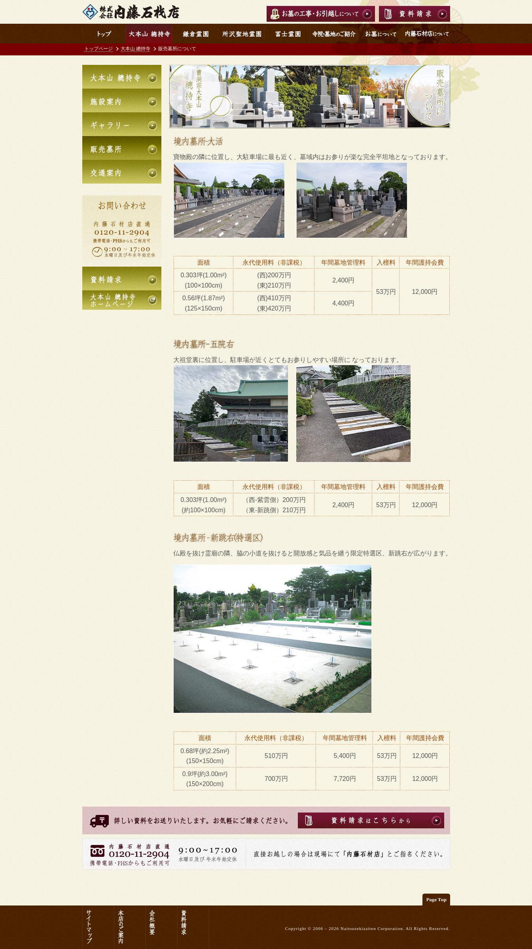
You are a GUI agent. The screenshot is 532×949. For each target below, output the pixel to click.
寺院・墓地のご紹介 (337, 34)
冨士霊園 (288, 34)
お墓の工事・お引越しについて (321, 14)
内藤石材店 (131, 12)
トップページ (98, 48)
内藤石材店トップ (104, 34)
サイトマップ (98, 927)
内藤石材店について (427, 34)
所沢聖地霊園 (242, 34)
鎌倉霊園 (195, 34)
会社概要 (161, 927)
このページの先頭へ (436, 899)
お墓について (381, 34)
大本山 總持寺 (135, 48)
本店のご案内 (130, 927)
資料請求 (414, 14)
